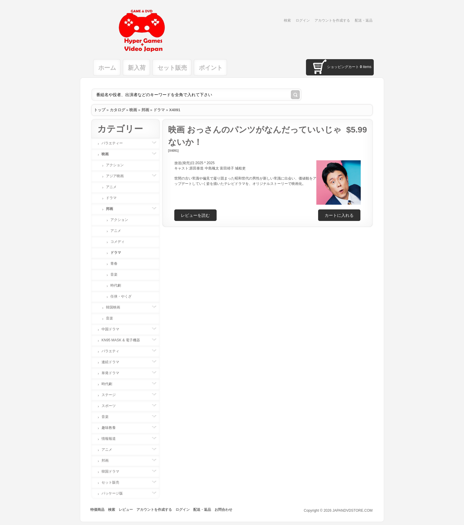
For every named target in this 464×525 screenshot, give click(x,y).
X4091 (175, 110)
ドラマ (159, 110)
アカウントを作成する (332, 20)
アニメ (111, 187)
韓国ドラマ (113, 471)
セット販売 (172, 67)
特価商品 (97, 510)
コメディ (117, 242)
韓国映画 (116, 307)
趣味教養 (112, 428)
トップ (99, 110)
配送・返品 (364, 20)
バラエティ (113, 351)
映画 (133, 110)
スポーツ (112, 406)
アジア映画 (118, 176)
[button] (339, 215)
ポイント (211, 67)
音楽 (113, 274)
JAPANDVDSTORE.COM (352, 510)
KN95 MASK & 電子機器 (124, 340)
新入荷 (137, 67)
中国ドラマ (113, 329)
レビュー (126, 510)
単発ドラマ (113, 373)
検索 (287, 20)
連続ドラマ (113, 362)
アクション (115, 165)
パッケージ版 (115, 493)
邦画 (145, 110)
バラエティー (115, 143)
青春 (113, 263)
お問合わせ (223, 510)
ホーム (107, 67)
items (365, 67)
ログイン (303, 20)
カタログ (117, 110)
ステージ (112, 395)
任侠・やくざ (121, 296)
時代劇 (115, 285)
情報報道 (112, 439)
